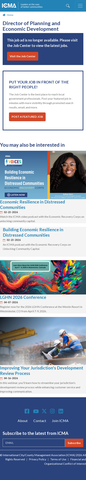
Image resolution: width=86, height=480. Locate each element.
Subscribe (74, 443)
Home (10, 14)
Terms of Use (58, 459)
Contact (39, 421)
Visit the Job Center (23, 56)
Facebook (27, 411)
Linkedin (61, 411)
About (23, 421)
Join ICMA (60, 421)
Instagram (53, 411)
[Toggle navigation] (80, 6)
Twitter (44, 411)
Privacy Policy (37, 459)
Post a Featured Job (27, 116)
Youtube (36, 411)
